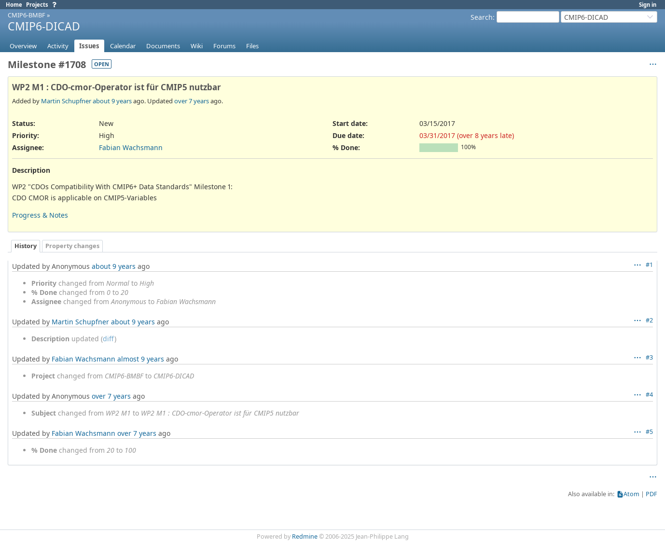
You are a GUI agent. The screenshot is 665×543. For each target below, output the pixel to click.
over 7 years (191, 101)
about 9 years (112, 101)
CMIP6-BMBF (26, 15)
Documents (163, 46)
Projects (37, 4)
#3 (649, 357)
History (25, 246)
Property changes (72, 246)
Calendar (123, 46)
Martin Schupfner (66, 101)
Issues (89, 46)
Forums (224, 46)
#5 (649, 432)
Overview (23, 46)
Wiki (197, 46)
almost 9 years (140, 358)
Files (252, 46)
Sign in (647, 4)
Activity (58, 46)
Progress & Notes (40, 215)
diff (108, 338)
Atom (631, 494)
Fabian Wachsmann (131, 147)
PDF (651, 494)
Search (482, 17)
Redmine (305, 536)
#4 (649, 394)
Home (14, 4)
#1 (649, 265)
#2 (649, 320)
